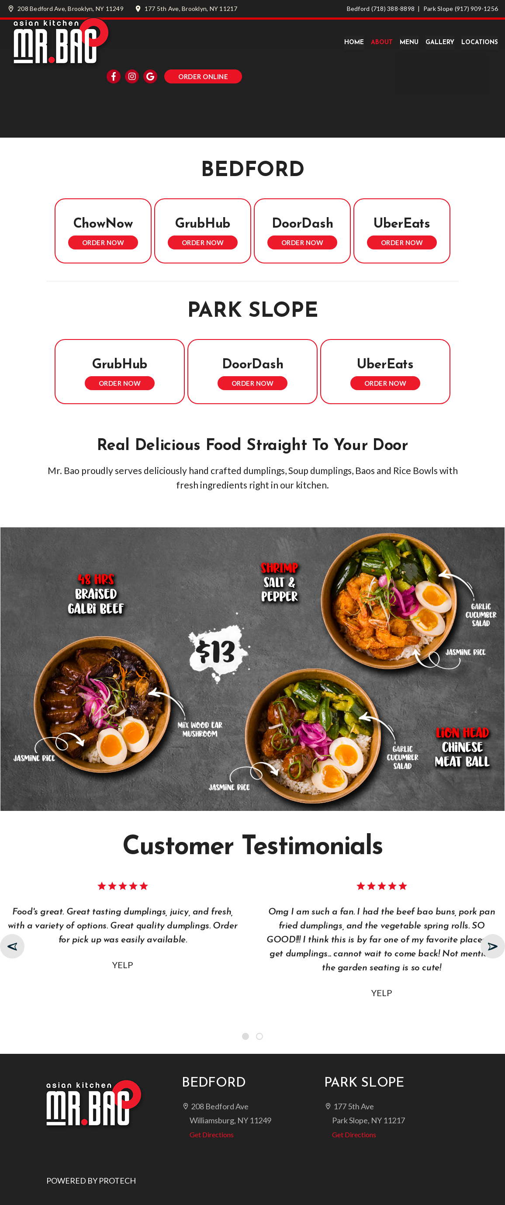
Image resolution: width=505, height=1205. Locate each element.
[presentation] (12, 946)
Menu (409, 42)
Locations (479, 42)
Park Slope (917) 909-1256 (460, 8)
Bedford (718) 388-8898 (381, 8)
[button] (245, 1036)
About (382, 42)
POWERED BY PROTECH (91, 1180)
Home (354, 42)
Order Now (103, 242)
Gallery (439, 42)
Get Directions (208, 1134)
